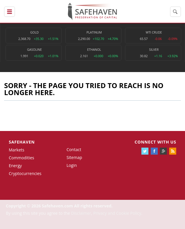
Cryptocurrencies (25, 173)
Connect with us (155, 142)
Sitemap (74, 157)
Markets (16, 150)
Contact (73, 149)
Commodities (21, 157)
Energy (15, 165)
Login (71, 165)
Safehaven (22, 142)
